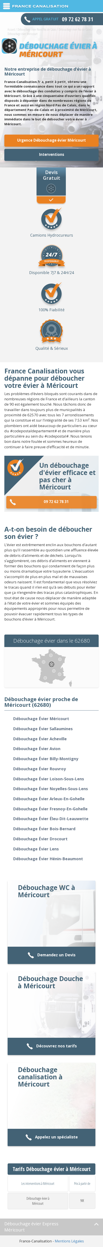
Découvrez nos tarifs (52, 1046)
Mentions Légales (69, 1241)
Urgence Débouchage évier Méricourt (51, 140)
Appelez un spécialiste (51, 1137)
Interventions (51, 154)
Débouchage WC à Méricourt (46, 891)
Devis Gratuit (51, 175)
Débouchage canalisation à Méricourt (40, 1077)
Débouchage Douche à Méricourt (50, 982)
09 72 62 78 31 (39, 502)
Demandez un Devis (51, 955)
